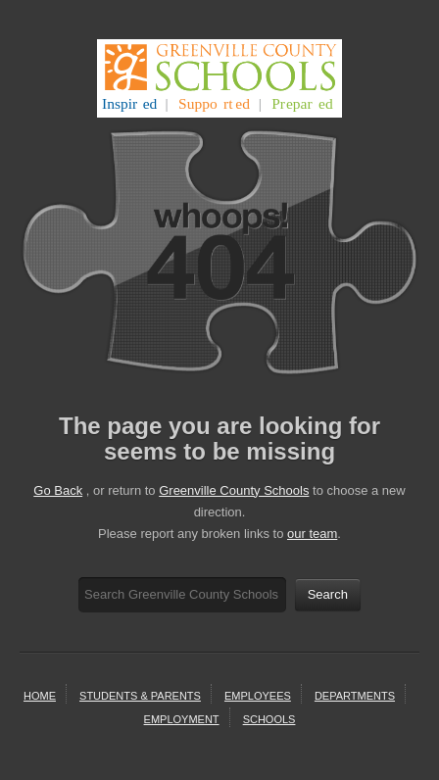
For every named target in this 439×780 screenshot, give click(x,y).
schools (269, 719)
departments (355, 696)
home (40, 696)
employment (182, 719)
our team (312, 533)
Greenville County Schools (234, 490)
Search (328, 594)
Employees (257, 696)
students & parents (140, 696)
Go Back (57, 490)
